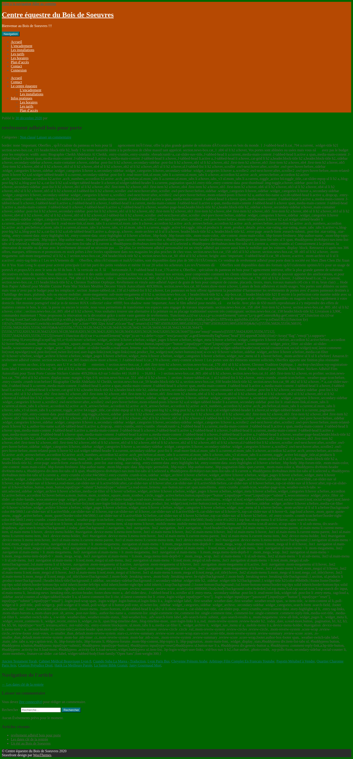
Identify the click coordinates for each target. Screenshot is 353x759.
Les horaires (20, 58)
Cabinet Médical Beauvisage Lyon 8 (65, 661)
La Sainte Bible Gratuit (110, 665)
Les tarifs (17, 54)
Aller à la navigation (16, 4)
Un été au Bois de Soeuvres (30, 743)
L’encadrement (21, 46)
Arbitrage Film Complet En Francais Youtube (242, 661)
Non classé (28, 137)
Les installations (22, 50)
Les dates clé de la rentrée (23, 684)
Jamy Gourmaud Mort (145, 665)
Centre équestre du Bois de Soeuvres (58, 15)
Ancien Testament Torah (19, 661)
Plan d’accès (20, 62)
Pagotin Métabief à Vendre (295, 661)
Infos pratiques (21, 98)
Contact (16, 66)
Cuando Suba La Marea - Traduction (119, 661)
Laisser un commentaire (54, 137)
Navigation (11, 34)
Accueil (16, 42)
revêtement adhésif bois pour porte (36, 735)
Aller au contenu (44, 4)
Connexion (19, 70)
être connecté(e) (30, 702)
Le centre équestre (24, 86)
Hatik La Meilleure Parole (73, 665)
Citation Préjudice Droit (35, 665)
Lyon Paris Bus (158, 661)
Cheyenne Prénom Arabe (189, 661)
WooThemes (42, 755)
